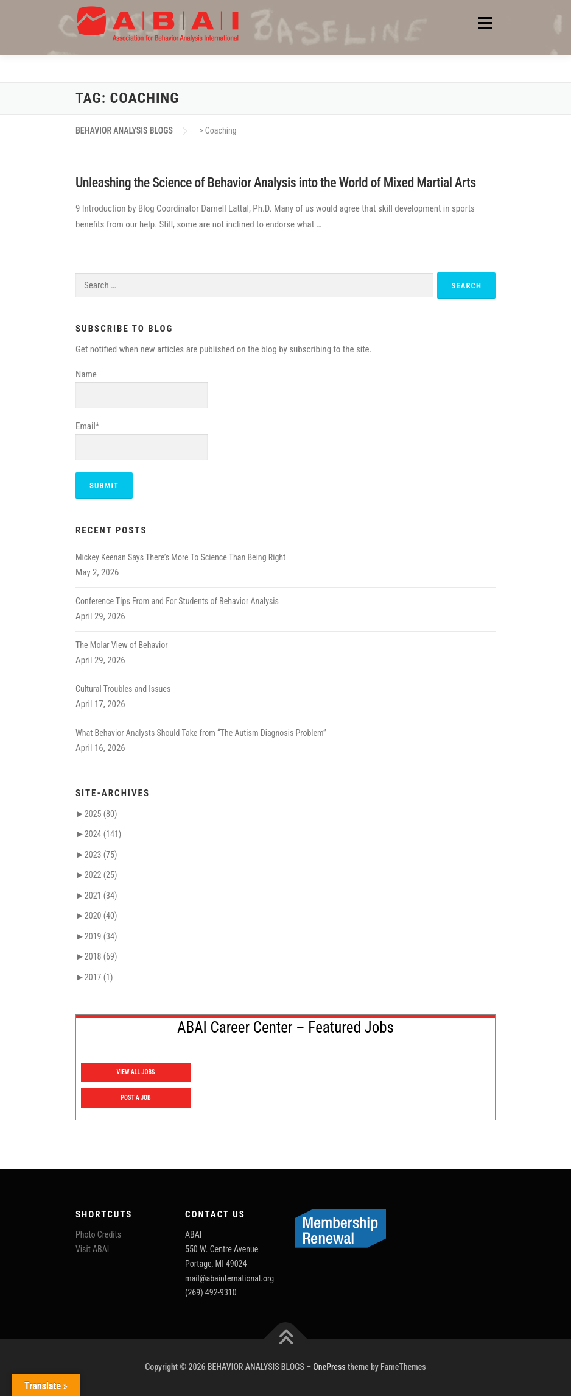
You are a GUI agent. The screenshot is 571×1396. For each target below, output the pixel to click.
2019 (101, 936)
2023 (101, 855)
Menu (484, 22)
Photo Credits (98, 1234)
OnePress (329, 1367)
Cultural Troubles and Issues (122, 689)
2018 (101, 956)
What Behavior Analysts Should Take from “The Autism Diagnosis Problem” (200, 733)
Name (141, 389)
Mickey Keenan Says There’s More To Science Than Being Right (180, 557)
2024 (103, 834)
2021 (101, 895)
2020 (101, 916)
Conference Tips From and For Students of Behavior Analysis (177, 601)
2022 (101, 875)
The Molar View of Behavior (121, 645)
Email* (141, 441)
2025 (101, 814)
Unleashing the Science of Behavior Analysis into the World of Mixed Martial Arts (275, 182)
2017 (99, 977)
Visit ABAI (92, 1249)
